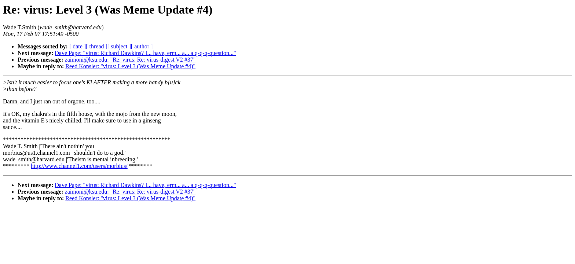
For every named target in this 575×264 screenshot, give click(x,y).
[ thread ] (96, 46)
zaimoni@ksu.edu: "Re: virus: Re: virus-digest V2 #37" (130, 59)
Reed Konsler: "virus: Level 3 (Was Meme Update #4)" (130, 66)
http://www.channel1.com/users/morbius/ (79, 166)
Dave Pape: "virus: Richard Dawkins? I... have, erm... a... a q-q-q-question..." (145, 53)
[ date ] (77, 46)
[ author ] (142, 46)
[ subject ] (119, 46)
